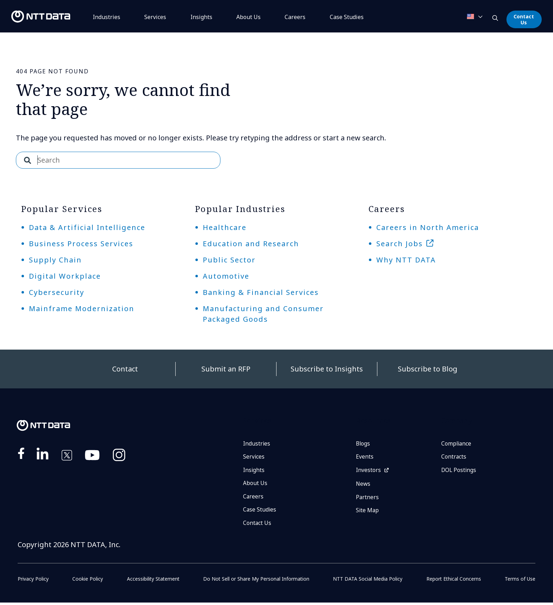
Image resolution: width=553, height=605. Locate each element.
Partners (367, 498)
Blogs (363, 444)
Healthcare (225, 227)
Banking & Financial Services (261, 292)
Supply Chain (55, 260)
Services (155, 17)
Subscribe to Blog (427, 369)
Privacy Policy (33, 581)
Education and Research (251, 243)
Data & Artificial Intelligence (87, 227)
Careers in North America (427, 227)
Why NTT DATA (406, 260)
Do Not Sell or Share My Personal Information (256, 581)
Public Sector (229, 260)
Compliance (456, 444)
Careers (295, 17)
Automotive (226, 276)
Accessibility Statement (153, 581)
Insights (201, 17)
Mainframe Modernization (81, 308)
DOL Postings (459, 471)
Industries (106, 17)
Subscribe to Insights (327, 369)
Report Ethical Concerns (453, 581)
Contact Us (524, 19)
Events (364, 457)
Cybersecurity (56, 292)
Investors (368, 471)
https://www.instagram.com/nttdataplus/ (119, 456)
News (363, 485)
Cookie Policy (87, 581)
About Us (248, 17)
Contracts (454, 457)
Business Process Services (81, 243)
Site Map (367, 512)
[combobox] (118, 160)
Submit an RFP (225, 369)
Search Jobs (399, 243)
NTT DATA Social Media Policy (368, 581)
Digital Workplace (65, 276)
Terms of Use (520, 581)
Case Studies (260, 511)
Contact (125, 369)
